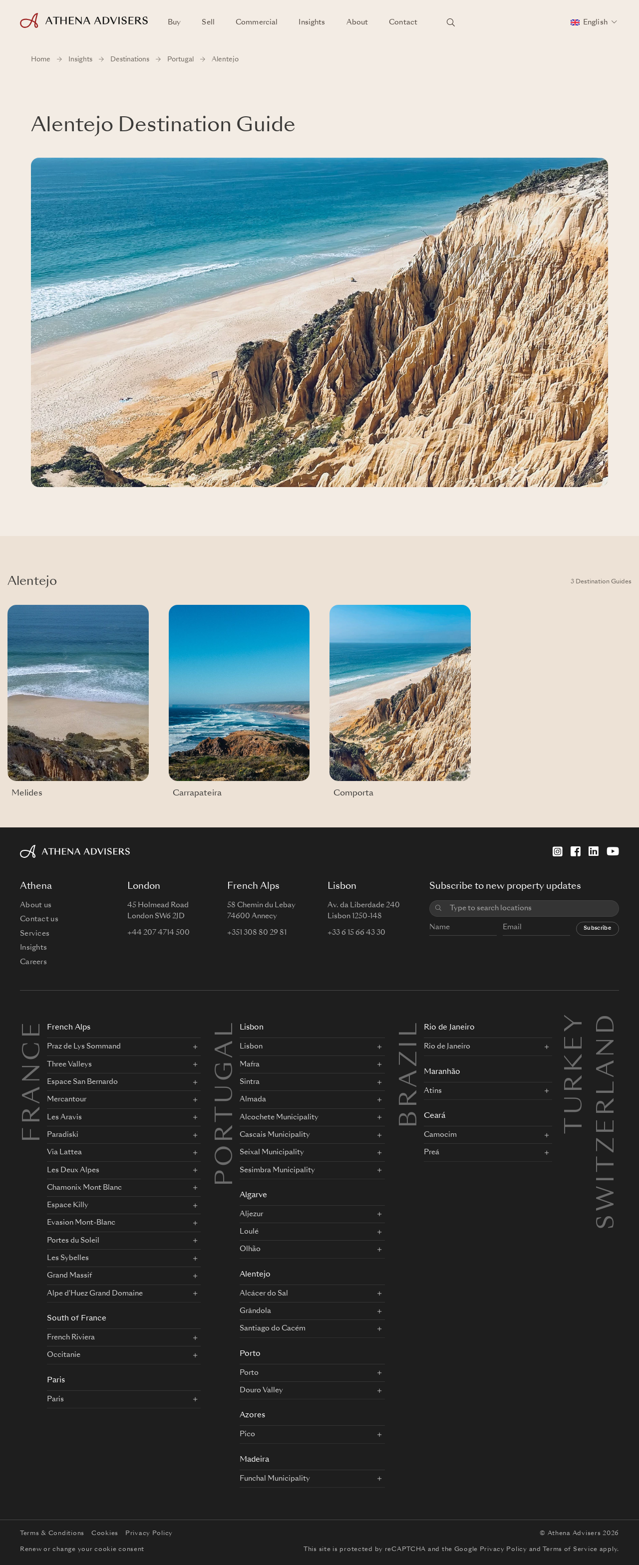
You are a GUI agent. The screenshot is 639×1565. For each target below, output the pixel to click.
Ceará (434, 1116)
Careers (33, 962)
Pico (247, 1434)
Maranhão (442, 1072)
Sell (208, 22)
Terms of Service (570, 1550)
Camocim (440, 1134)
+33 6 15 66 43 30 (356, 932)
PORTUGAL (226, 1103)
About (357, 22)
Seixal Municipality (272, 1152)
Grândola (255, 1310)
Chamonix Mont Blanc (84, 1187)
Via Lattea (64, 1152)
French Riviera (71, 1337)
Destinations (129, 59)
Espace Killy (67, 1205)
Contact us (39, 919)
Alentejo (255, 1275)
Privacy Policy (149, 1534)
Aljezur (251, 1214)
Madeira (254, 1460)
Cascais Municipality (275, 1134)
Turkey (575, 1023)
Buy (174, 22)
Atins (433, 1090)
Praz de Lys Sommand (84, 1046)
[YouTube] (613, 851)
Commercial (257, 22)
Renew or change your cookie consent (82, 1550)
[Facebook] (576, 851)
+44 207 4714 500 (158, 932)
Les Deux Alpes (73, 1170)
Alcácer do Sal (264, 1293)
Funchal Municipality (275, 1478)
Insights (312, 22)
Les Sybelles (68, 1258)
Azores (252, 1415)
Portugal (180, 59)
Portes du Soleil (73, 1240)
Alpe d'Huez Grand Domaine (95, 1293)
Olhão (250, 1249)
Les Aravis (64, 1117)
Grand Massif (69, 1275)
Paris (56, 1380)
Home (40, 59)
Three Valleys (69, 1064)
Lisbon (252, 1028)
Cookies (104, 1534)
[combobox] (531, 908)
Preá (431, 1152)
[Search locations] (450, 22)
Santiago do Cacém (273, 1328)
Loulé (249, 1231)
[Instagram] (558, 851)
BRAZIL (410, 1074)
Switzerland (607, 1023)
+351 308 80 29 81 (257, 932)
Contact (403, 22)
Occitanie (63, 1354)
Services (34, 933)
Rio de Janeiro (449, 1028)
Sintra (250, 1081)
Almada (253, 1099)
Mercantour (66, 1099)
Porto (250, 1354)
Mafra (250, 1064)
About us (35, 905)
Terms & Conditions (52, 1534)
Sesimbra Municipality (277, 1170)
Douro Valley (261, 1390)
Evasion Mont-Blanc (81, 1222)
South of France (76, 1318)
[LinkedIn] (594, 851)
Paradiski (62, 1134)
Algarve (253, 1195)
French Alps (68, 1028)
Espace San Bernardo (82, 1081)
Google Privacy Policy (490, 1550)
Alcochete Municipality (279, 1117)
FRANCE (33, 1081)
